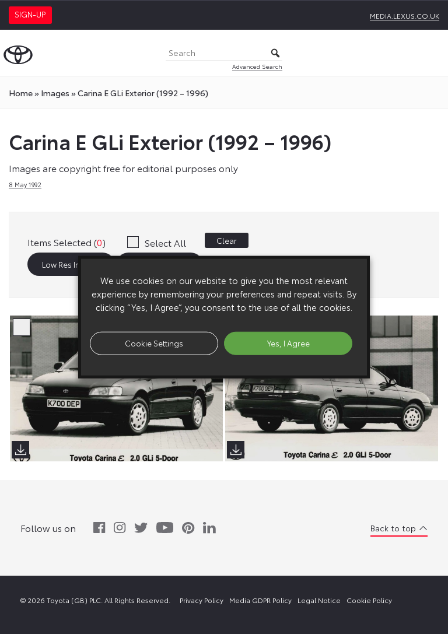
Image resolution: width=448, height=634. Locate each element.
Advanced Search (257, 66)
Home (21, 93)
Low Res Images (71, 264)
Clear (226, 240)
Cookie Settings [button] (154, 343)
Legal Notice (319, 600)
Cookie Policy (369, 600)
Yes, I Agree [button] (288, 343)
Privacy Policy (201, 600)
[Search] (224, 53)
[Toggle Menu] (432, 53)
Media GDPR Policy (260, 600)
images (55, 93)
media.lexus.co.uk (404, 15)
